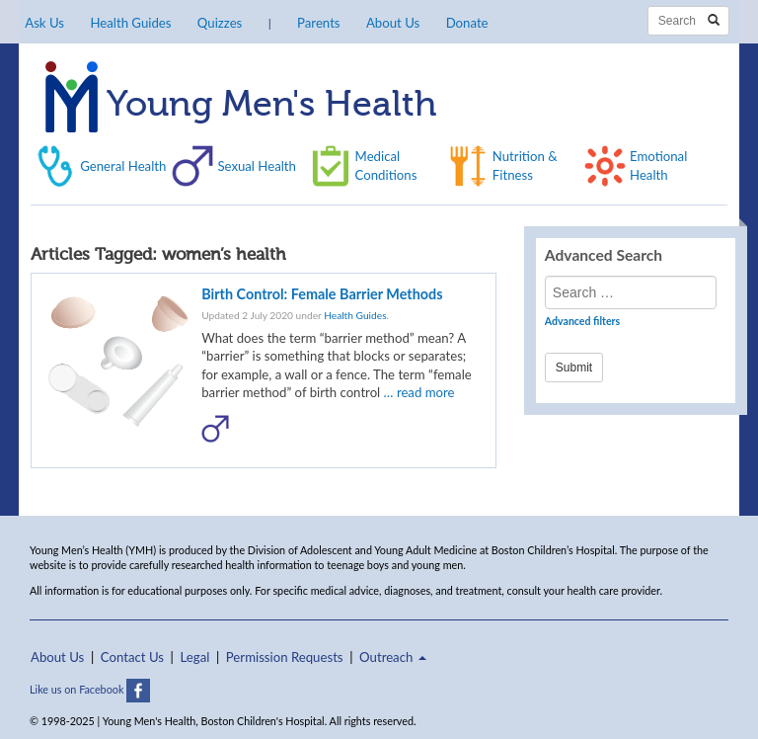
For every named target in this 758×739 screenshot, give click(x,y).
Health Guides (130, 23)
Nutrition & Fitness (525, 165)
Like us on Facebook (90, 689)
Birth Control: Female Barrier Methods (321, 294)
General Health (123, 166)
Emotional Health (658, 165)
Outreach (392, 657)
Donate (467, 23)
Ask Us (44, 23)
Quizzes (219, 23)
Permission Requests (284, 657)
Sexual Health (256, 166)
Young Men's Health (240, 105)
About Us (392, 23)
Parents (318, 23)
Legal (195, 657)
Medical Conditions (386, 165)
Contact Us (132, 657)
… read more (419, 392)
